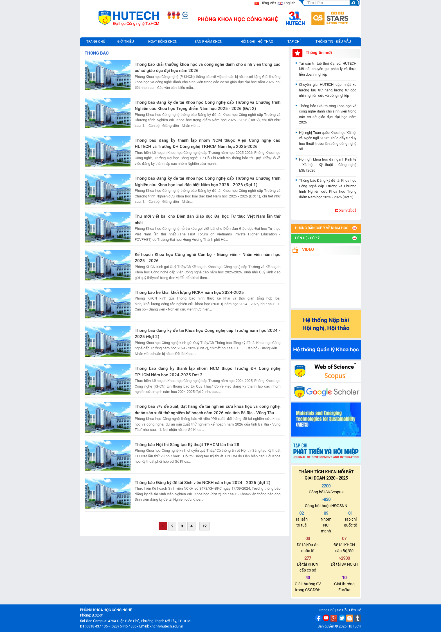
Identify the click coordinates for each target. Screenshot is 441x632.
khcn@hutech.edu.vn (166, 626)
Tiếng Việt (268, 3)
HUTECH (354, 626)
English (289, 3)
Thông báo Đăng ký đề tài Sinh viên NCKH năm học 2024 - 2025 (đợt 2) (202, 482)
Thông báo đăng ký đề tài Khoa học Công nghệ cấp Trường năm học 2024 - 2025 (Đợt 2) (207, 333)
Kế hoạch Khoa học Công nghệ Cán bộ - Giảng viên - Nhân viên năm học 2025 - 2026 (207, 258)
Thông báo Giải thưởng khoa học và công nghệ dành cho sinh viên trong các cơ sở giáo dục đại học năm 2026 (207, 67)
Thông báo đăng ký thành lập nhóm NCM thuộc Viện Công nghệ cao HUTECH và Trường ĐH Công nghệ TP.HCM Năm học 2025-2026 (207, 143)
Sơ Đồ (341, 610)
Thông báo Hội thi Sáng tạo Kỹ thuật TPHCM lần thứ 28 (187, 444)
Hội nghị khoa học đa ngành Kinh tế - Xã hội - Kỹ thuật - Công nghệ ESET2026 (327, 164)
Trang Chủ (326, 610)
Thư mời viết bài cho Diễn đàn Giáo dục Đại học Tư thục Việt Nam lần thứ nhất (207, 219)
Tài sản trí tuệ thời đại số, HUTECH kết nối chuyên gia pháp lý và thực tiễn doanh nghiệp (327, 69)
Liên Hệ (355, 610)
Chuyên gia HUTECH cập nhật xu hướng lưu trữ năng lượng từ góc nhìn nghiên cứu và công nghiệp (327, 90)
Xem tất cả (345, 210)
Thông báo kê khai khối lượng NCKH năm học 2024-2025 (189, 292)
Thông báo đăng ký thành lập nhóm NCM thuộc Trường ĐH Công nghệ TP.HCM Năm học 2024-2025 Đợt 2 (207, 371)
